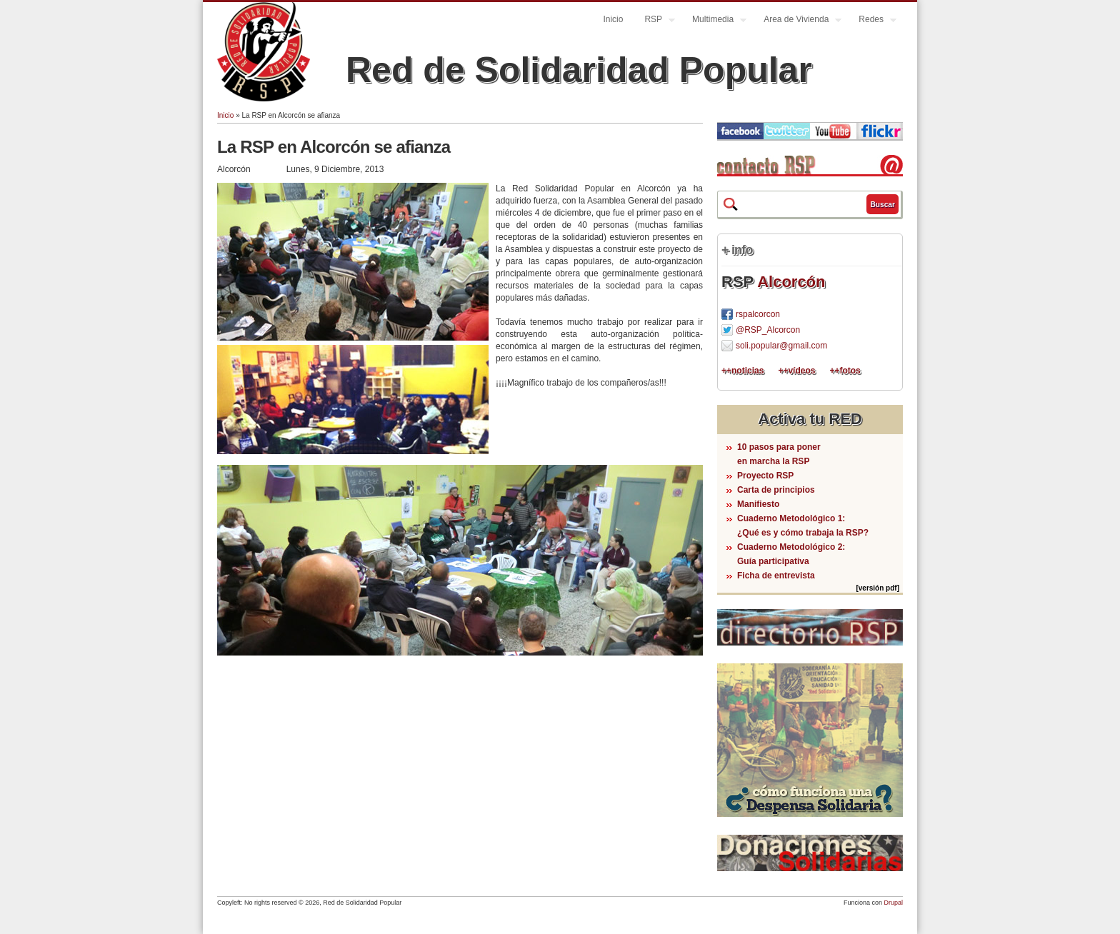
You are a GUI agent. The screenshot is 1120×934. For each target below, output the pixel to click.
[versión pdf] (877, 588)
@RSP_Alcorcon (768, 330)
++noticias (742, 371)
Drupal (893, 902)
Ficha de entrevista (776, 576)
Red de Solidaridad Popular (579, 70)
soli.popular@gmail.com (781, 346)
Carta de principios (776, 490)
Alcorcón (791, 282)
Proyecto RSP (765, 476)
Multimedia (713, 21)
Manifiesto (758, 504)
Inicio (613, 19)
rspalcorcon (758, 314)
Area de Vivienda (797, 21)
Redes (872, 21)
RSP (654, 21)
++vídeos (796, 371)
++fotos (844, 371)
